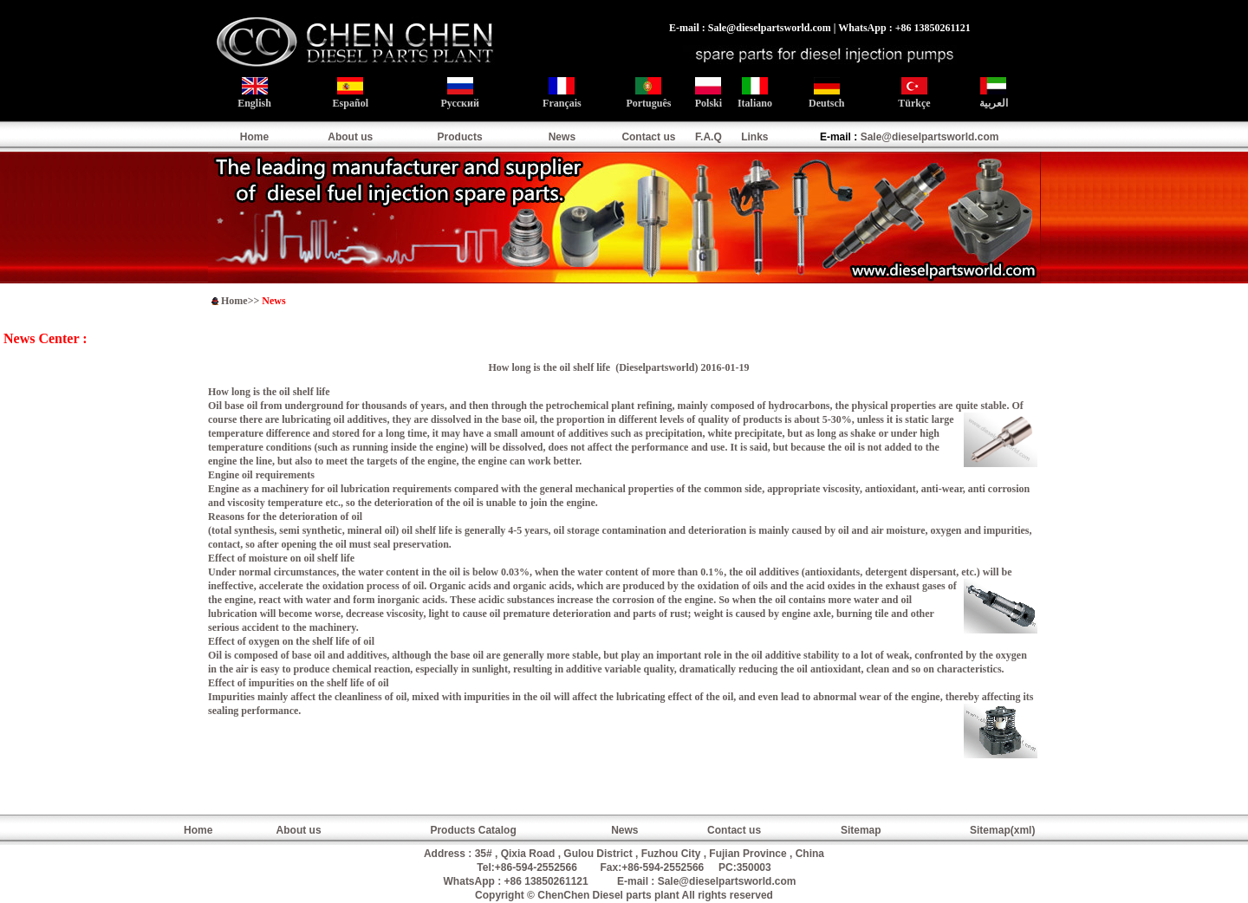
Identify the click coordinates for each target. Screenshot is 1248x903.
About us (350, 137)
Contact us (648, 137)
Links (754, 137)
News (562, 137)
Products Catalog (473, 830)
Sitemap (861, 830)
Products (460, 137)
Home (254, 137)
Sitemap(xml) (1002, 830)
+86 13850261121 (546, 881)
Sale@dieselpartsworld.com (930, 137)
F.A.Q (708, 137)
